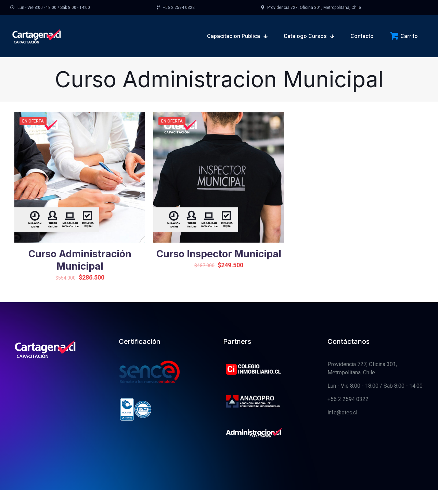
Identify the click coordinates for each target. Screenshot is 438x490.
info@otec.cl (342, 412)
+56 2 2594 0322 (348, 399)
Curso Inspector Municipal (218, 254)
